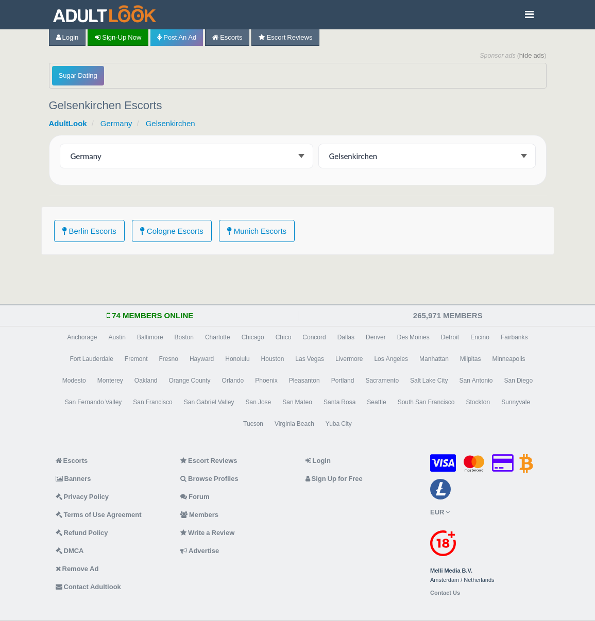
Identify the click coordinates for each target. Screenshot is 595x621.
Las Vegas (309, 359)
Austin (117, 337)
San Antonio (475, 380)
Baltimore (150, 337)
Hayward (202, 359)
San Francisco (152, 402)
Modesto (74, 380)
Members (199, 514)
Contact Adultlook (88, 586)
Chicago (253, 337)
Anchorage (82, 337)
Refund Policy (82, 532)
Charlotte (217, 337)
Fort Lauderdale (91, 359)
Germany (116, 123)
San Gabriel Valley (209, 402)
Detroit (450, 337)
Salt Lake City (429, 380)
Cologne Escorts (171, 231)
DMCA (70, 550)
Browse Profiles (209, 478)
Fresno (168, 359)
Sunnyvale (515, 402)
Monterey (110, 380)
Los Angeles (391, 359)
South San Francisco (426, 402)
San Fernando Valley (93, 402)
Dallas (345, 337)
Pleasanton (304, 380)
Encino (479, 337)
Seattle (376, 402)
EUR (440, 512)
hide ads (532, 55)
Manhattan (434, 359)
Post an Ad (176, 37)
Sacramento (382, 380)
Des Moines (413, 337)
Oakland (146, 380)
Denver (376, 337)
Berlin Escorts (89, 231)
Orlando (233, 380)
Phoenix (266, 380)
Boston (184, 337)
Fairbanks (514, 337)
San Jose (258, 402)
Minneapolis (508, 359)
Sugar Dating (78, 75)
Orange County (190, 380)
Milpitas (470, 359)
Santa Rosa (339, 402)
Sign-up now (118, 37)
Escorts (227, 37)
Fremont (136, 359)
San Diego (518, 380)
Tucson (253, 424)
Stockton (478, 402)
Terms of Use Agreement (99, 514)
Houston (272, 359)
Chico (284, 337)
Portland (342, 380)
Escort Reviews (285, 37)
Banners (73, 478)
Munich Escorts (256, 231)
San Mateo (297, 402)
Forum (194, 496)
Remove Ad (77, 568)
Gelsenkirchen (170, 123)
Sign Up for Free (334, 478)
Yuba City (339, 424)
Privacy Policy (82, 496)
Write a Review (207, 532)
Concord (314, 337)
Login (67, 37)
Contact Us (445, 593)
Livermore (349, 359)
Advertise (199, 550)
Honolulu (237, 359)
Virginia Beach (294, 424)
